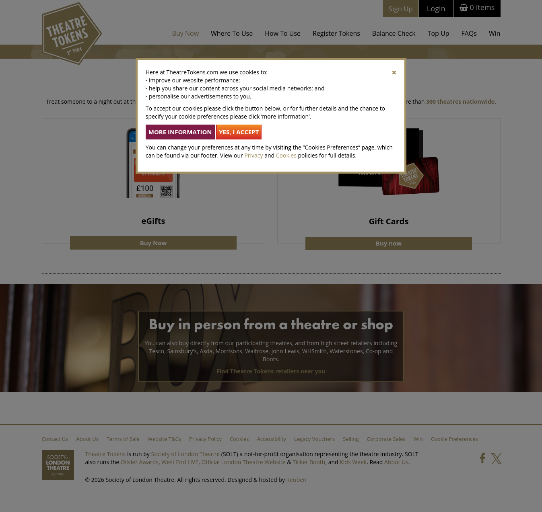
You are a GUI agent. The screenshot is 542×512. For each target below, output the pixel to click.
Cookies (286, 155)
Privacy (253, 155)
